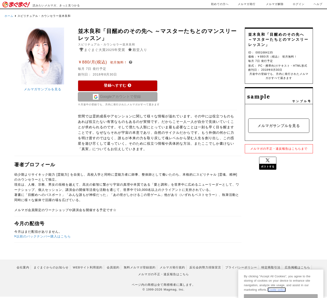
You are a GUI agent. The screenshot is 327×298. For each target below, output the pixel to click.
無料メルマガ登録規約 (140, 268)
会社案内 (23, 268)
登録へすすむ (117, 85)
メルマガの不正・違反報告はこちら (163, 276)
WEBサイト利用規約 (88, 268)
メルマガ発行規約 (172, 268)
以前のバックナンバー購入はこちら (42, 238)
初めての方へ (220, 4)
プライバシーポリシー (241, 268)
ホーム (9, 16)
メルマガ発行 (246, 4)
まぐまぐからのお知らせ (51, 268)
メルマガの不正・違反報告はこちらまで (278, 148)
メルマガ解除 (275, 4)
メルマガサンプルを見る (42, 89)
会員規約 (113, 268)
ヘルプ (318, 4)
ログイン (299, 4)
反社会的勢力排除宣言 (205, 268)
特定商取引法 (270, 268)
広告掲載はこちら (297, 268)
